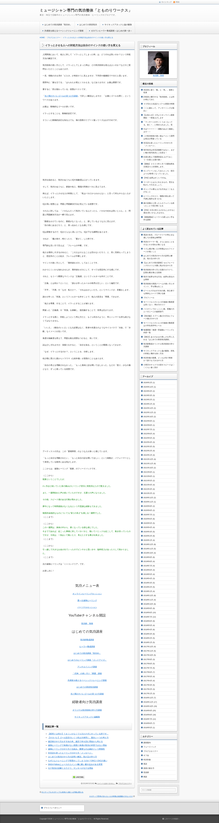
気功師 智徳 (87, 623)
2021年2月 (147, 493)
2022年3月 (147, 446)
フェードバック (149, 747)
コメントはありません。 (106, 783)
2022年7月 (147, 429)
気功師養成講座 (87, 640)
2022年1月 (147, 455)
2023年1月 (147, 404)
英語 (145, 764)
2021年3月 (147, 489)
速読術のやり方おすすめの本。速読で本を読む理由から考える (75, 741)
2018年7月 (147, 617)
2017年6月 (147, 672)
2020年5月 (147, 523)
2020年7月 (147, 515)
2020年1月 (147, 540)
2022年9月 (147, 421)
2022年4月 (147, 442)
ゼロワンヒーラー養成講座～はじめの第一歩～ (111, 31)
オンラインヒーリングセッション (87, 594)
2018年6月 (147, 621)
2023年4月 (147, 391)
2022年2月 (147, 451)
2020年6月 (147, 519)
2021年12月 (148, 459)
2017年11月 (148, 651)
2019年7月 (147, 566)
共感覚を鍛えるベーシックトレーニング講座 (64, 31)
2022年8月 (147, 425)
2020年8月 (147, 510)
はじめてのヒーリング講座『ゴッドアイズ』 (87, 660)
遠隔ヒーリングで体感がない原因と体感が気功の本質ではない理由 (77, 745)
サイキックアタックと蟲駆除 (87, 717)
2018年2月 (147, 638)
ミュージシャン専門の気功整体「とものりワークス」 (86, 10)
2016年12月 (148, 698)
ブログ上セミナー (125, 783)
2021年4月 (147, 485)
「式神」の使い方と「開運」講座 (87, 673)
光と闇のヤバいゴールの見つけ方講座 (61, 96)
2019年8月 (147, 561)
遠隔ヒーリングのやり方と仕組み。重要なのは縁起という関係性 (76, 749)
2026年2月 (147, 382)
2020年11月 (148, 502)
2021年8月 (147, 476)
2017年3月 (147, 685)
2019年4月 (147, 578)
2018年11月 (148, 600)
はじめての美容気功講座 (87, 687)
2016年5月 (147, 728)
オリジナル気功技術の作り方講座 (87, 710)
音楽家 (146, 772)
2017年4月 (147, 681)
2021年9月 (147, 472)
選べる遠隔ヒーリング (87, 600)
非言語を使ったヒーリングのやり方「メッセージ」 (70, 753)
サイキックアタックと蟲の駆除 (118, 24)
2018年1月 (147, 642)
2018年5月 (147, 625)
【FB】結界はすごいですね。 (155, 178)
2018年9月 (147, 608)
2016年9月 (147, 710)
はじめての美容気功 (88, 24)
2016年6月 (147, 723)
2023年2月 (147, 400)
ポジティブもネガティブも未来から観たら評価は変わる (62, 792)
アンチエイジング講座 (87, 667)
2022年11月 (148, 412)
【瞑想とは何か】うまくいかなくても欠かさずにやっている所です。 (78, 734)
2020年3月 (147, 532)
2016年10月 (148, 706)
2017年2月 (147, 689)
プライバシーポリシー (53, 808)
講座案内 (147, 743)
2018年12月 (148, 595)
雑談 (145, 777)
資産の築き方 (148, 768)
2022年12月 (148, 408)
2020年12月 (148, 498)
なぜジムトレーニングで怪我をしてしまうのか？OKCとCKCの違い (77, 760)
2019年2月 (147, 587)
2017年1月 (147, 693)
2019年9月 (147, 557)
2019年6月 (147, 570)
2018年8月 (147, 612)
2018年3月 (147, 634)
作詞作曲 (147, 760)
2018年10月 (148, 604)
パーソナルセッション (87, 607)
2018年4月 (147, 629)
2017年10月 (148, 655)
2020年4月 (147, 527)
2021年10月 (148, 468)
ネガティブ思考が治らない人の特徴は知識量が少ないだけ (111, 796)
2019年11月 (148, 549)
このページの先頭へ (170, 819)
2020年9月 (147, 506)
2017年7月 (147, 668)
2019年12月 (148, 544)
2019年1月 (147, 591)
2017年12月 (148, 647)
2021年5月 (147, 481)
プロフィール (148, 298)
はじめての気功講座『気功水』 (58, 24)
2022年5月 (147, 438)
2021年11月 (148, 463)
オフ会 (146, 755)
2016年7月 (147, 719)
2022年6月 (147, 434)
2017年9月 (147, 659)
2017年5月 (147, 676)
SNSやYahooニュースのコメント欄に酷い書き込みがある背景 (75, 764)
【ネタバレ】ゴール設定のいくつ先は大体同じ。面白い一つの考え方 (78, 737)
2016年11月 (148, 702)
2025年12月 (148, 387)
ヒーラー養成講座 (87, 646)
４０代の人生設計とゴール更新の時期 (158, 104)
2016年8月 (147, 715)
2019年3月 (147, 583)
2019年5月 (147, 574)
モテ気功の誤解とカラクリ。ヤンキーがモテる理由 (70, 768)
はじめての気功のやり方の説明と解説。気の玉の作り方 (72, 757)
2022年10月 (148, 417)
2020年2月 (147, 536)
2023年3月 (147, 395)
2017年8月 (147, 664)
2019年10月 (148, 553)
